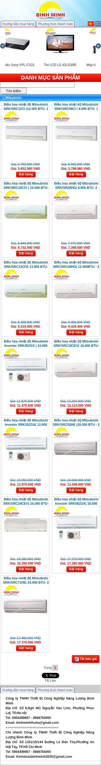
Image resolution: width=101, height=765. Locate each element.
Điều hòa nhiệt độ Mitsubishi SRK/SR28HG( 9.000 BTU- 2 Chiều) (76, 188)
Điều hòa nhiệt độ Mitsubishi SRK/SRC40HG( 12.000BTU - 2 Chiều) (76, 267)
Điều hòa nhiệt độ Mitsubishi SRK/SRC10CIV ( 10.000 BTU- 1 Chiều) (26, 188)
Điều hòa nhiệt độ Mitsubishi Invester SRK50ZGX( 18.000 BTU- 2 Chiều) (76, 503)
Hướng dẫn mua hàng (18, 24)
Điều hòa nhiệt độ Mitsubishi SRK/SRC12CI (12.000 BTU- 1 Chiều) (26, 109)
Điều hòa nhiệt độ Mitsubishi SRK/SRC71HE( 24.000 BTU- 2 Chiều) (26, 582)
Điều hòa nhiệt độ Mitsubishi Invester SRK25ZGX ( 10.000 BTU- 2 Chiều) (26, 346)
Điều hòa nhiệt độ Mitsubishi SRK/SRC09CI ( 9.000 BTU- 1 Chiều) (76, 109)
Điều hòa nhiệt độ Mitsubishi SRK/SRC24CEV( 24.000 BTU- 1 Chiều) (25, 503)
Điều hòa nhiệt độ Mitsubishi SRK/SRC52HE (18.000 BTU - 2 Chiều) (76, 424)
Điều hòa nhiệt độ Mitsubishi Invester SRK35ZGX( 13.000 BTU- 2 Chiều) (26, 424)
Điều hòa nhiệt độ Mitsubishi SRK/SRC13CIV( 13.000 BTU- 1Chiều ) (26, 267)
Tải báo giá (86, 659)
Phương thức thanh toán (55, 24)
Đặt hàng (26, 174)
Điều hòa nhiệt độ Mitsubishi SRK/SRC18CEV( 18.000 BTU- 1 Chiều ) (76, 346)
